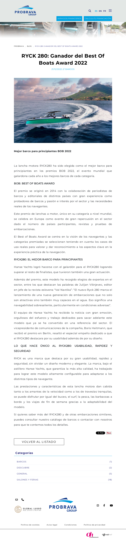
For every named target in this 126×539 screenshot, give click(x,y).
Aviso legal (52, 525)
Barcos (70, 69)
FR (104, 11)
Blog (29, 46)
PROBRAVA (19, 46)
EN (100, 11)
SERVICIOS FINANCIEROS (69, 18)
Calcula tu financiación (98, 18)
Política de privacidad (94, 525)
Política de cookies (30, 525)
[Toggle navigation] (110, 10)
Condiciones (70, 525)
